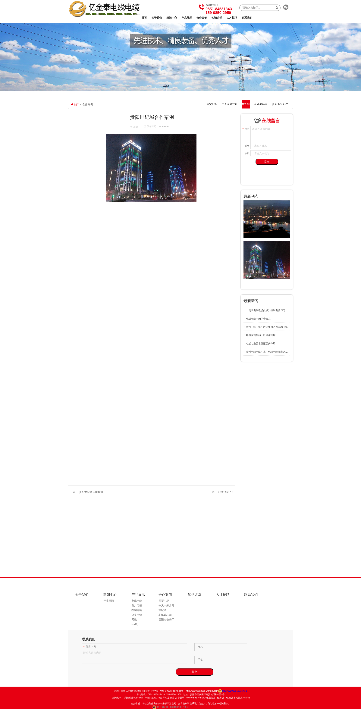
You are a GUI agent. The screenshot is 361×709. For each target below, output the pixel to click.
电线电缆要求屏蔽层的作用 (259, 342)
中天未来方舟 (166, 605)
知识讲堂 (217, 17)
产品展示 (186, 17)
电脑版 (229, 697)
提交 (266, 161)
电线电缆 (136, 600)
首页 (144, 17)
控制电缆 (136, 610)
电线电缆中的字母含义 (257, 317)
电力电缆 (136, 605)
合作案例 (201, 17)
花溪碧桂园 (165, 614)
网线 (134, 619)
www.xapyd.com (175, 691)
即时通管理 (168, 697)
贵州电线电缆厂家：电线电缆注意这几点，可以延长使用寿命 (266, 350)
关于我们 (156, 17)
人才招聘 (232, 17)
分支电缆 (136, 614)
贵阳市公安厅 (166, 619)
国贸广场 (164, 600)
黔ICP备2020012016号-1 (232, 691)
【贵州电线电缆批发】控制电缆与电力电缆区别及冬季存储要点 (266, 309)
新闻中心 (171, 17)
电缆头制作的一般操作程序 (259, 334)
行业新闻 (108, 600)
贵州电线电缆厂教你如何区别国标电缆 (265, 325)
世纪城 (162, 610)
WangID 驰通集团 (206, 697)
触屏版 (220, 697)
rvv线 (134, 624)
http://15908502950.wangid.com (202, 691)
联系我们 (247, 17)
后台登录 (179, 697)
